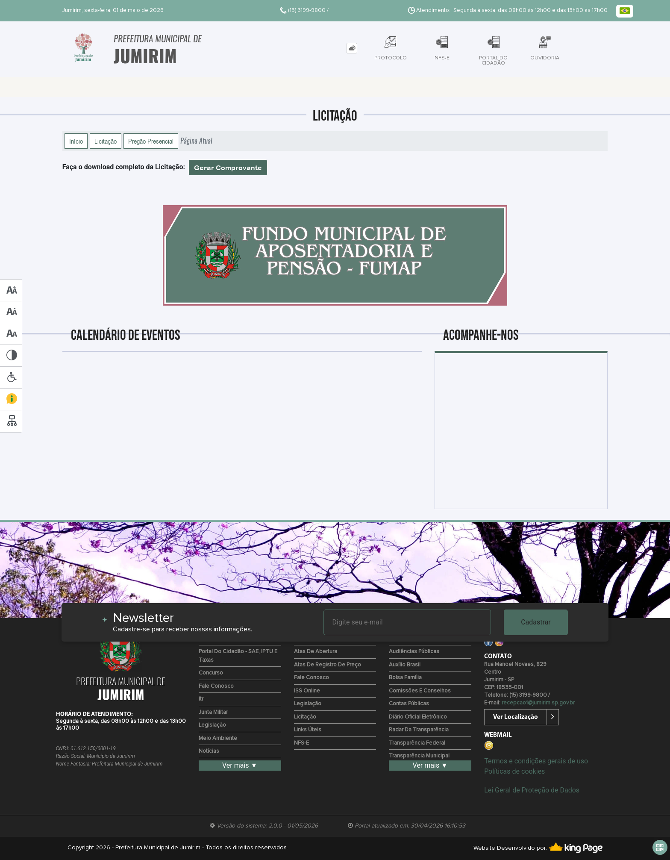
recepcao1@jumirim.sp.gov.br (538, 703)
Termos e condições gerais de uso (536, 761)
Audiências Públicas (414, 651)
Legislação (212, 725)
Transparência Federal (417, 743)
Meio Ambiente (218, 738)
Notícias (209, 751)
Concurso (211, 673)
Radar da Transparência (419, 730)
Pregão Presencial (150, 141)
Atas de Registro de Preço (327, 665)
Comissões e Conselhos (420, 691)
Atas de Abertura (315, 651)
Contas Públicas (409, 704)
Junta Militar (213, 712)
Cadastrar (536, 622)
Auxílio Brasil (404, 665)
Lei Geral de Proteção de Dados (531, 790)
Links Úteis (307, 730)
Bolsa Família (405, 677)
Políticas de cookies (514, 771)
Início (76, 141)
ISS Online (307, 691)
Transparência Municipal (419, 756)
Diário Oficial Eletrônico (418, 717)
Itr (201, 699)
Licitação (105, 141)
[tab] (352, 48)
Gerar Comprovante (228, 167)
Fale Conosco (216, 686)
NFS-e (301, 743)
